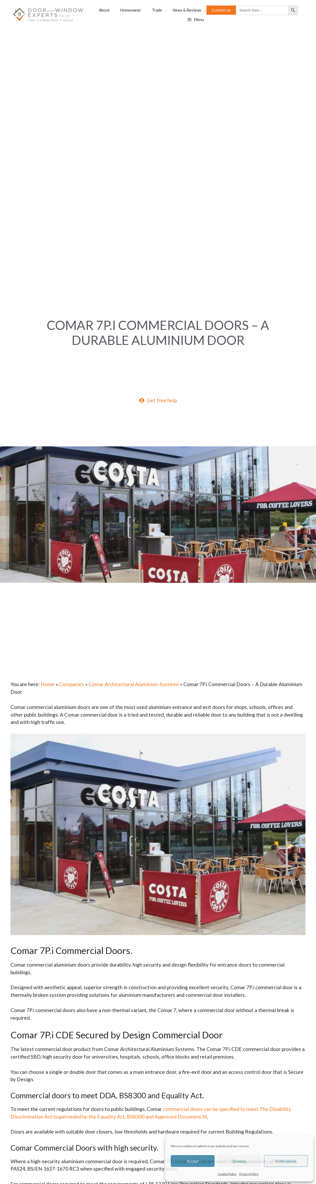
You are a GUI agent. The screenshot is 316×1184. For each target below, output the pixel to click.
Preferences (286, 1161)
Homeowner (130, 10)
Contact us (221, 10)
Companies (71, 684)
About (104, 10)
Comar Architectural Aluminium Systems (134, 684)
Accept (193, 1161)
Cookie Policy (227, 1174)
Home (48, 684)
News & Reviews (187, 10)
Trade (157, 10)
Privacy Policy (248, 1174)
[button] (195, 19)
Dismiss (239, 1161)
